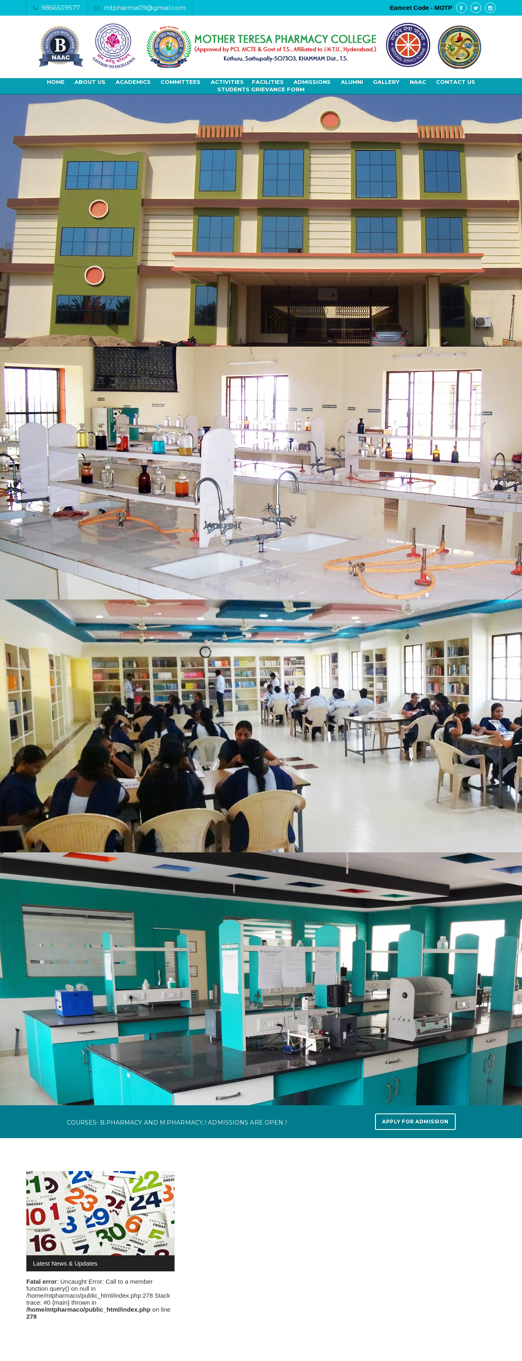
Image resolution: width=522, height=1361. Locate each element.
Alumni (352, 82)
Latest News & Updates (65, 1263)
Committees (180, 82)
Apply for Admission (415, 1121)
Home (56, 82)
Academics (133, 82)
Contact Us (455, 82)
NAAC (418, 82)
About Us (90, 82)
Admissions (312, 82)
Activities (227, 82)
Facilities (268, 82)
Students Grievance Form (261, 89)
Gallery (386, 82)
